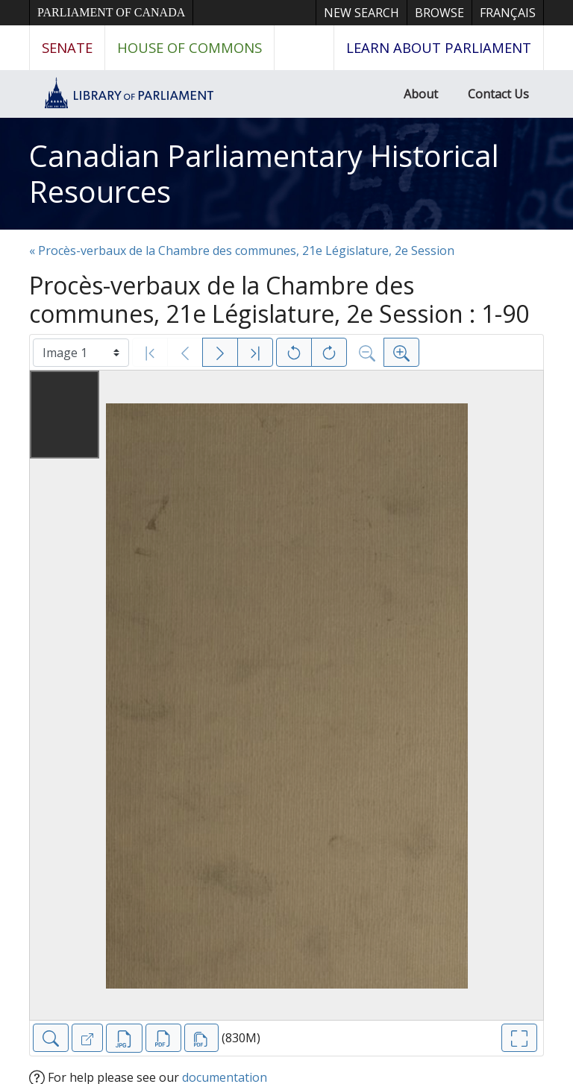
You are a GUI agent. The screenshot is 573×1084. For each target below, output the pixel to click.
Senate (67, 47)
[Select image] (81, 352)
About (421, 94)
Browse (439, 12)
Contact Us (498, 94)
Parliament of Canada (111, 12)
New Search (361, 12)
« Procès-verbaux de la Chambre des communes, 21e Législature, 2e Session (241, 250)
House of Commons (189, 47)
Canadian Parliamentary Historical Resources (264, 173)
